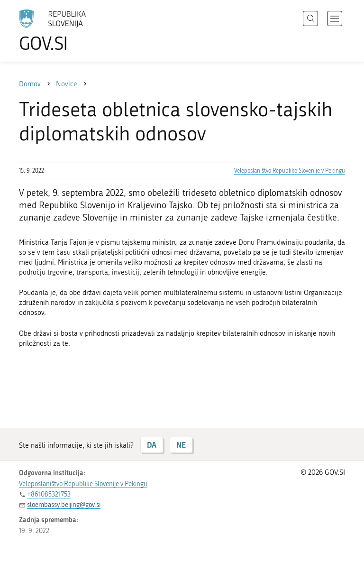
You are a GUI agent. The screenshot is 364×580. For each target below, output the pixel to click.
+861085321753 (49, 494)
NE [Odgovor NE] (181, 444)
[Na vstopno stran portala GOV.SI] (66, 30)
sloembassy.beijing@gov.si (63, 505)
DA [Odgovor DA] (151, 444)
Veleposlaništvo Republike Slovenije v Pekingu (289, 170)
